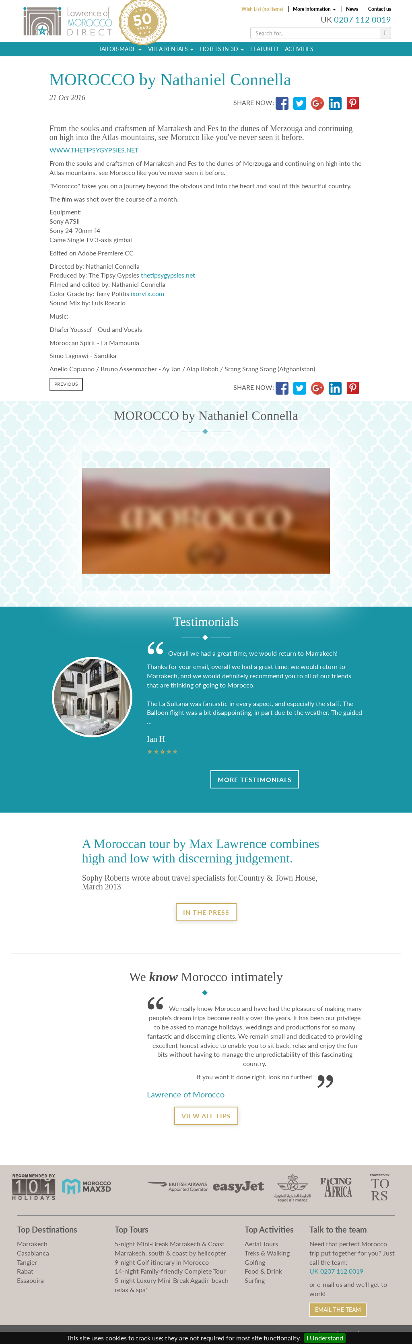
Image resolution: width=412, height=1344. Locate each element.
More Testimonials (255, 779)
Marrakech (32, 1243)
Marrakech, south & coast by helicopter (170, 1253)
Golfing (255, 1262)
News (352, 9)
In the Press (206, 912)
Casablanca (33, 1253)
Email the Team (338, 1309)
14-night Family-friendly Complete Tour (170, 1271)
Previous (66, 384)
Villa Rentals (171, 50)
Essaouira (30, 1280)
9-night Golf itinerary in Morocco (162, 1262)
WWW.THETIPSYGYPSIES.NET (93, 150)
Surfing (255, 1280)
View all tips (206, 1116)
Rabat (25, 1271)
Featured (264, 50)
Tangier (27, 1262)
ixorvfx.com (147, 293)
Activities (299, 50)
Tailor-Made (120, 50)
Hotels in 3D (222, 50)
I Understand (325, 1338)
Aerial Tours (261, 1243)
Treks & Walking (267, 1253)
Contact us (379, 9)
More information (314, 9)
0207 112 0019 (362, 19)
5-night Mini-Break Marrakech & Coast (170, 1243)
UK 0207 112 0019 (336, 1271)
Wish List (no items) (262, 9)
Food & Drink (263, 1271)
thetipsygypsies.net (168, 275)
